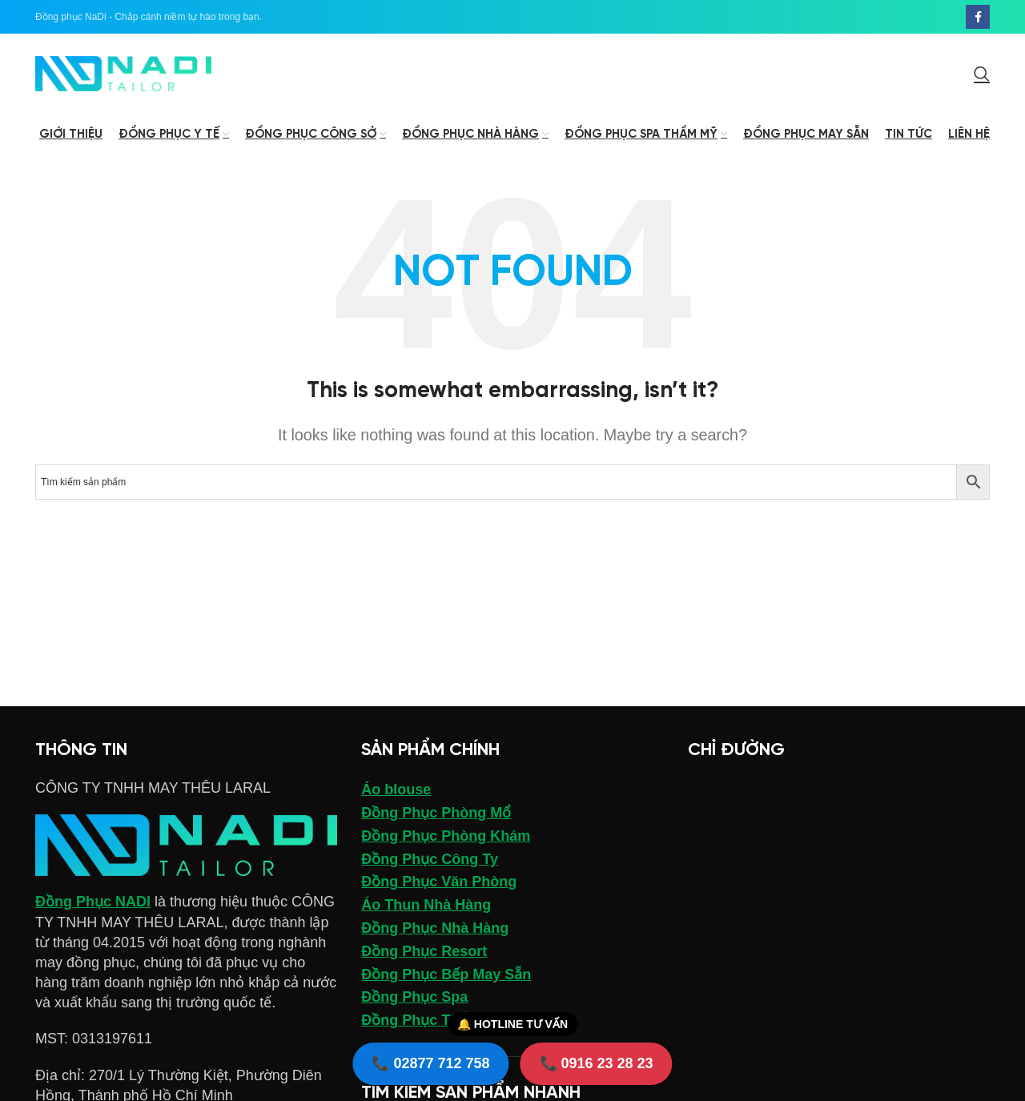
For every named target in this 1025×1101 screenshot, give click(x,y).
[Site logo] (123, 73)
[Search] (982, 74)
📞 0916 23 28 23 (596, 1063)
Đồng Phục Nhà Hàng (434, 928)
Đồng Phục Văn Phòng (439, 882)
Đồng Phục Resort (424, 951)
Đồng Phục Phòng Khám (445, 836)
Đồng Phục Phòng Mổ (436, 813)
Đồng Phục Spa (414, 997)
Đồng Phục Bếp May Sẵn (446, 974)
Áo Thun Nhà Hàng (426, 905)
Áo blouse (396, 790)
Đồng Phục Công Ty (429, 859)
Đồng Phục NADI (93, 902)
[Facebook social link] (978, 17)
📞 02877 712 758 (430, 1063)
